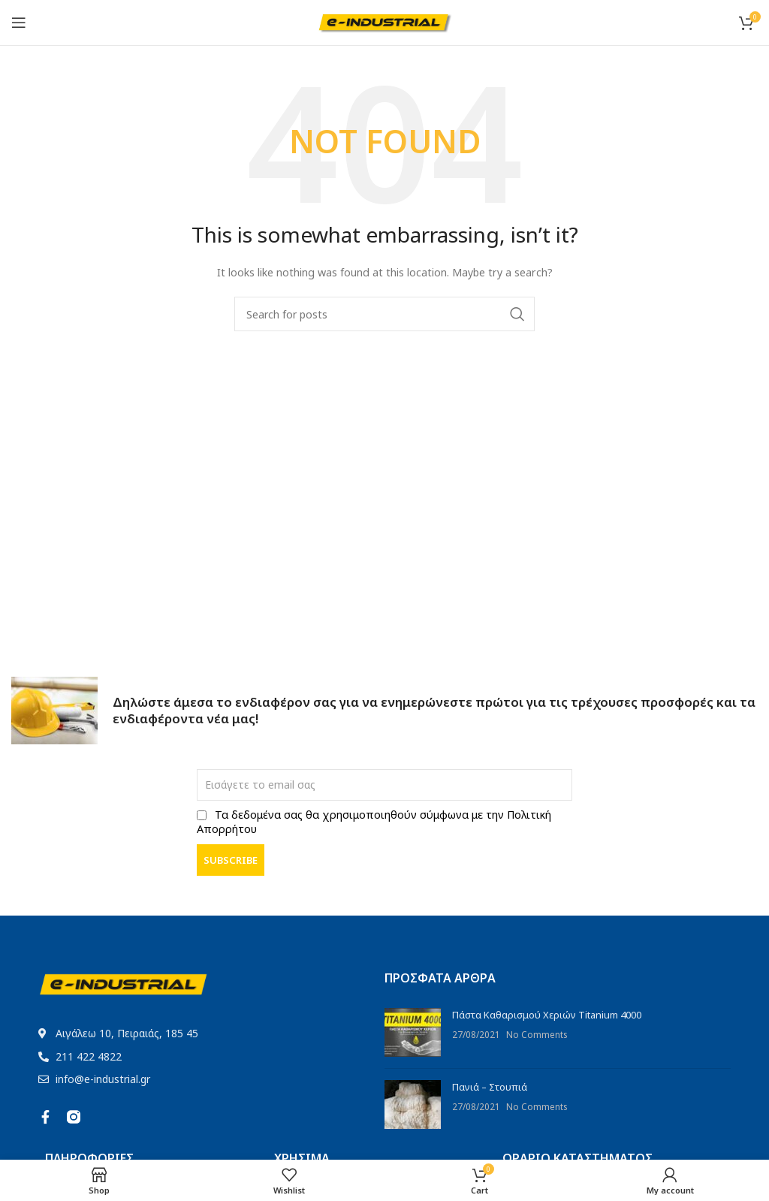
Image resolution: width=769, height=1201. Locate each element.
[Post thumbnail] (412, 1032)
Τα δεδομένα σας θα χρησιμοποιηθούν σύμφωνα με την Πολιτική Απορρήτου (374, 821)
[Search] (384, 314)
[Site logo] (385, 21)
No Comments (536, 1034)
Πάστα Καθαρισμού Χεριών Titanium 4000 (546, 1014)
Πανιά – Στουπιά (489, 1087)
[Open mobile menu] (19, 23)
